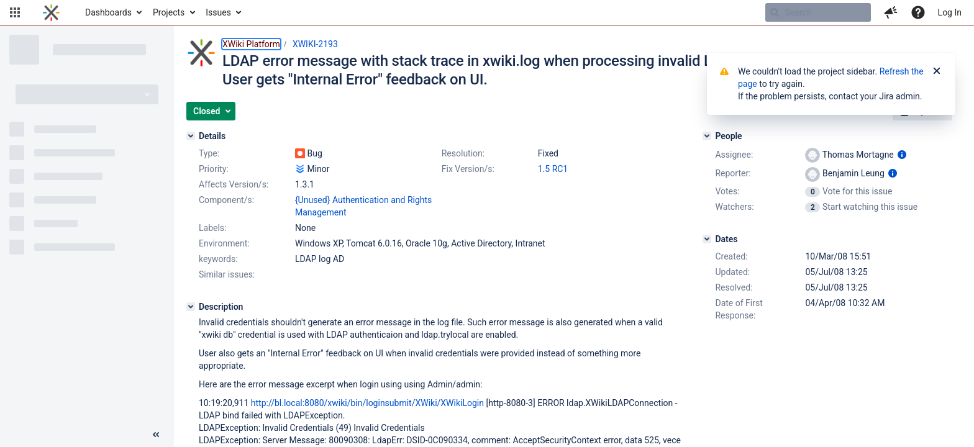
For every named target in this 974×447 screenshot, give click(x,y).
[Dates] (707, 239)
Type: (209, 153)
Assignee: (734, 155)
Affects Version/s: (233, 184)
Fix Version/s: (468, 169)
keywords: (218, 259)
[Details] (190, 136)
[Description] (190, 306)
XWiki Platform (251, 44)
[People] (707, 136)
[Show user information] (902, 155)
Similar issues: (227, 274)
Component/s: (226, 200)
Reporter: (732, 173)
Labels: (212, 228)
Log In (950, 12)
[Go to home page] (51, 12)
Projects (168, 12)
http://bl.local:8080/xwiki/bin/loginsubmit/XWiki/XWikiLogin (367, 403)
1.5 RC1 (553, 169)
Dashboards (108, 12)
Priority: (214, 169)
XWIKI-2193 (315, 44)
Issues (218, 12)
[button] (15, 12)
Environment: (224, 243)
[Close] (937, 71)
